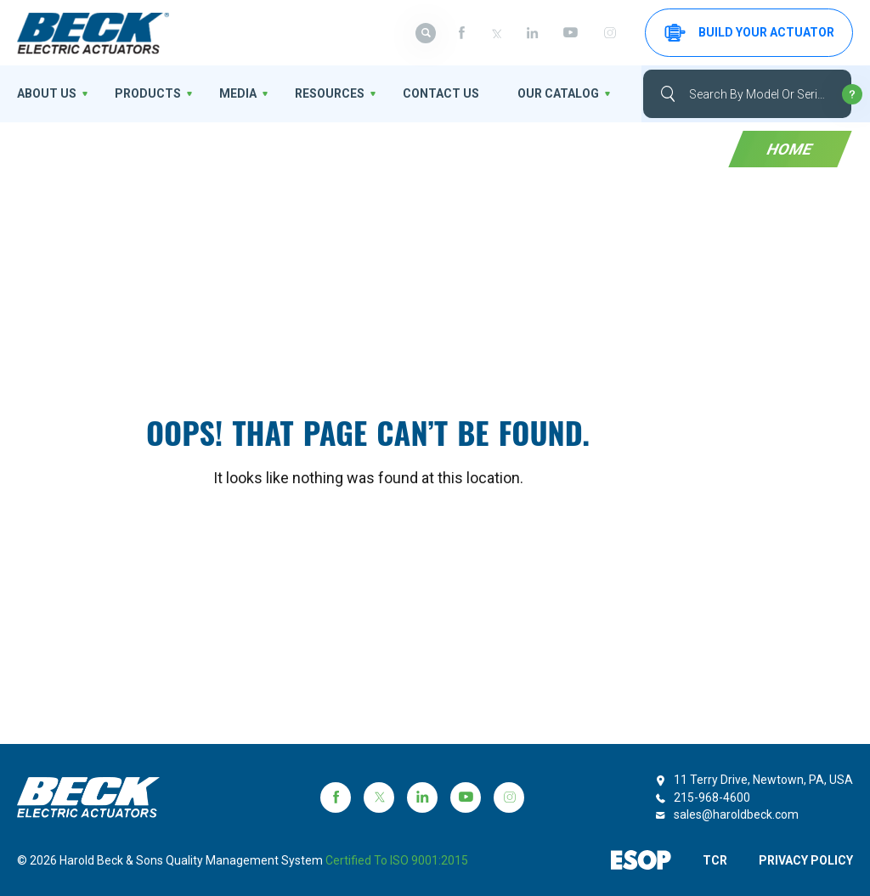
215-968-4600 (712, 797)
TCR (715, 860)
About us (46, 93)
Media (238, 93)
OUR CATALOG (558, 93)
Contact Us (441, 93)
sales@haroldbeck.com (736, 814)
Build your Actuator (749, 33)
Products (148, 93)
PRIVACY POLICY (806, 860)
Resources (329, 93)
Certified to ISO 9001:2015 (396, 860)
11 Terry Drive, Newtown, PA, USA (763, 779)
